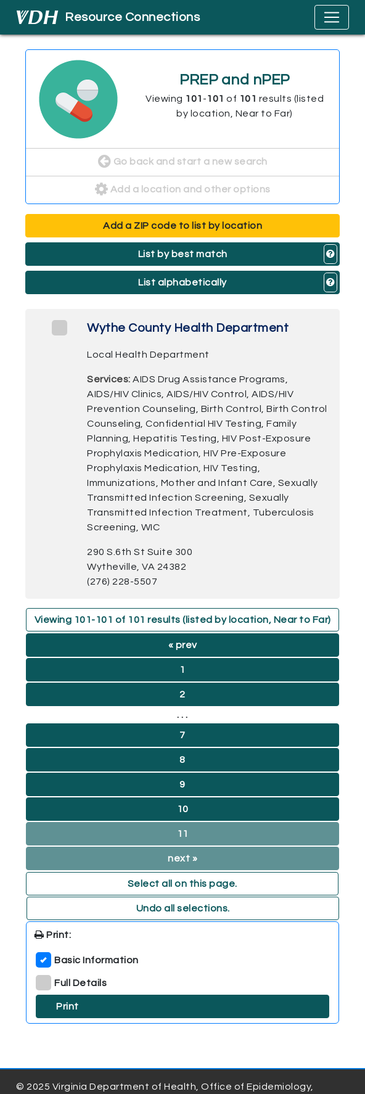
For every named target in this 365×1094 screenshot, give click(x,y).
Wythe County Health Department (188, 328)
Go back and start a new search (183, 162)
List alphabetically (182, 282)
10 (183, 809)
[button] (331, 254)
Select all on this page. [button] (182, 884)
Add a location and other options (183, 190)
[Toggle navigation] (331, 17)
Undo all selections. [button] (183, 908)
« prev (182, 645)
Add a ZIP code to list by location (182, 226)
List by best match (183, 254)
